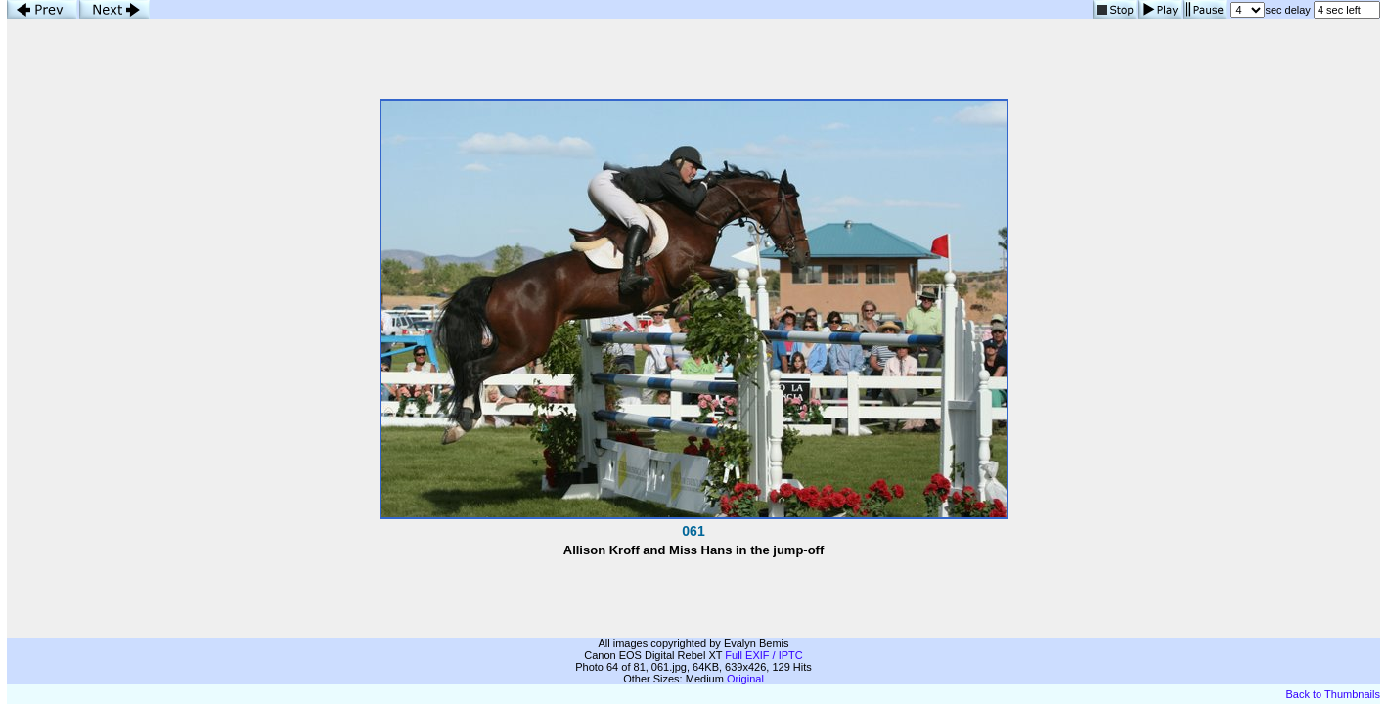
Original (745, 678)
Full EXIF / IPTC (763, 655)
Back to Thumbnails (1333, 694)
